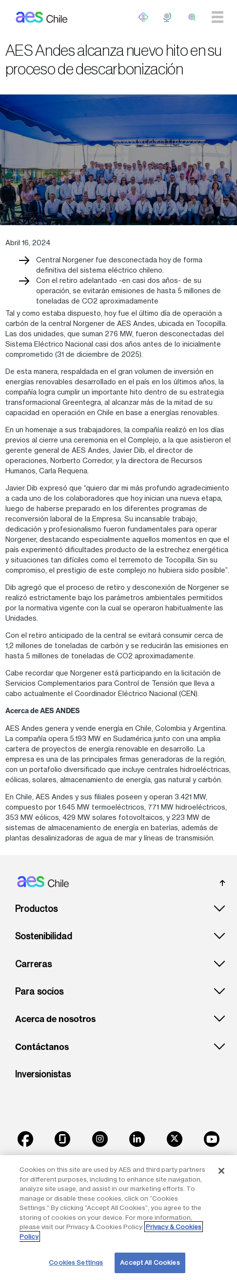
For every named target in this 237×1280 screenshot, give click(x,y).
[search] (192, 17)
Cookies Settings (76, 1262)
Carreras (33, 964)
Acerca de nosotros (55, 1019)
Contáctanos (42, 1047)
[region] (118, 1217)
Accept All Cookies (149, 1262)
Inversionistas (43, 1074)
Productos (36, 909)
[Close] (221, 1171)
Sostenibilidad (43, 936)
